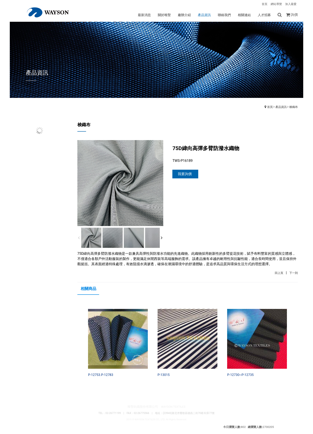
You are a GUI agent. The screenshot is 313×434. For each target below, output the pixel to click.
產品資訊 (281, 107)
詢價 (294, 15)
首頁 (270, 107)
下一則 (293, 273)
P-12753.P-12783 (100, 375)
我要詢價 (185, 174)
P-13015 (164, 375)
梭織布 (293, 107)
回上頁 (279, 273)
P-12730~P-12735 (240, 375)
